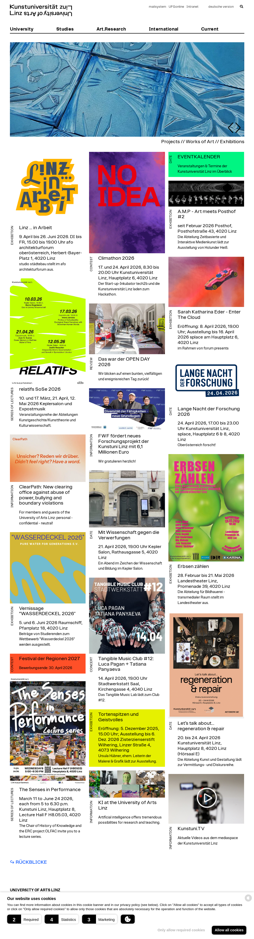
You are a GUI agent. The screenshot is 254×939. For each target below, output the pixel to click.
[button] (24, 919)
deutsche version (221, 6)
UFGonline (176, 6)
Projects (170, 141)
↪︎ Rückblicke (28, 862)
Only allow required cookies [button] (181, 930)
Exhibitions (232, 141)
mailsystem (157, 6)
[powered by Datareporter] (248, 901)
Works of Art (200, 141)
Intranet (192, 6)
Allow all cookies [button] (229, 930)
